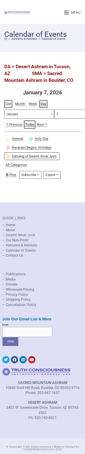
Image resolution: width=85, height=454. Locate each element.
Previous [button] (13, 125)
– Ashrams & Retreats (19, 245)
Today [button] (29, 125)
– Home (8, 225)
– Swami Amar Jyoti (18, 235)
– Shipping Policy (16, 299)
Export (52, 174)
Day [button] (43, 104)
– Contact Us (12, 255)
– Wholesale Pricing (18, 289)
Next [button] (42, 125)
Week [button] (33, 104)
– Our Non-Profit (15, 240)
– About (8, 230)
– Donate (9, 284)
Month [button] (20, 104)
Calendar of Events (53, 38)
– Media (9, 279)
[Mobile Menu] (72, 12)
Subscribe (30, 174)
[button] (15, 139)
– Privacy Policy (15, 294)
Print (10, 175)
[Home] (5, 38)
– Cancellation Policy (19, 305)
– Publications (14, 274)
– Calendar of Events (19, 250)
